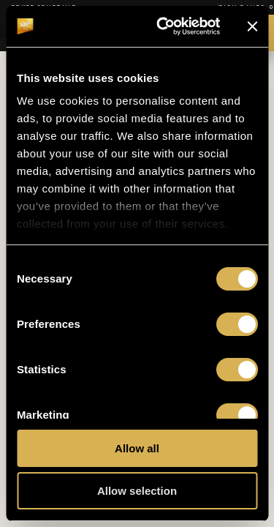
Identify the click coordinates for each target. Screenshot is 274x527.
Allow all (137, 448)
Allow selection (137, 491)
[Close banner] (252, 26)
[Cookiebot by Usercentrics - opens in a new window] (163, 26)
